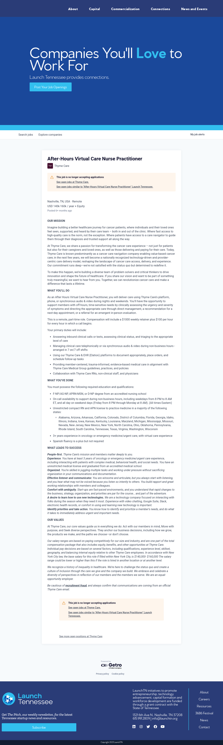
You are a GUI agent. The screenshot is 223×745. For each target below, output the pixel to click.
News (204, 720)
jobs (25, 134)
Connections (161, 8)
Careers (204, 699)
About (74, 8)
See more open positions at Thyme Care (80, 636)
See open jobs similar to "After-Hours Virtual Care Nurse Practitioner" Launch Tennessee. (104, 186)
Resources (204, 706)
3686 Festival (204, 713)
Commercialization (126, 8)
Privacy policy (102, 674)
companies (50, 134)
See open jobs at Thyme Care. (72, 182)
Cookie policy (118, 674)
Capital (95, 8)
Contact (204, 727)
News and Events (195, 8)
